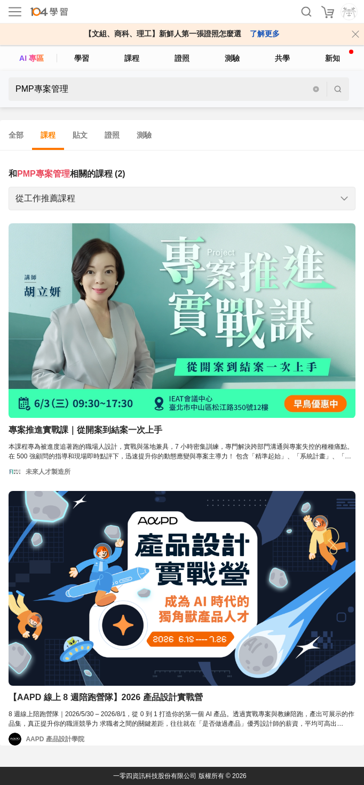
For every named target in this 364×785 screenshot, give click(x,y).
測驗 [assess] (232, 58)
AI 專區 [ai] (31, 58)
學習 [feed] (81, 58)
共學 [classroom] (282, 58)
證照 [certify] (182, 58)
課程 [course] (131, 58)
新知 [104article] (339, 56)
